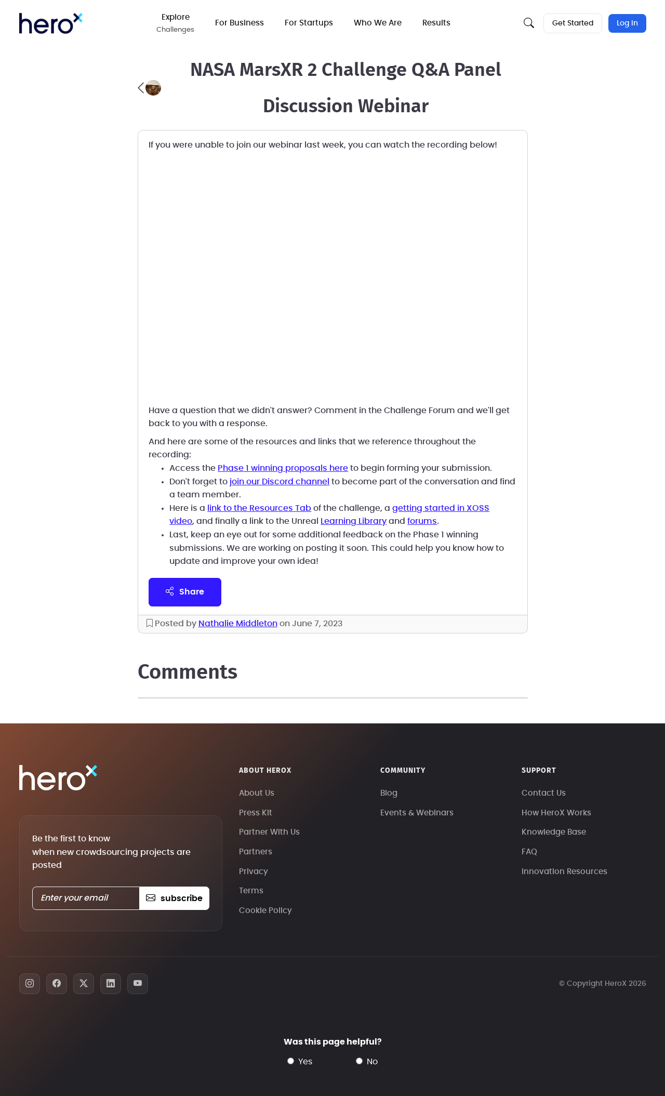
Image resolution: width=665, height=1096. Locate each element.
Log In (627, 23)
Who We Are (378, 23)
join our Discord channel (279, 482)
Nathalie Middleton (237, 623)
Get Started (572, 23)
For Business (240, 23)
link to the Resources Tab (259, 508)
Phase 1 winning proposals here (283, 468)
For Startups (309, 23)
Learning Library (354, 521)
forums (422, 521)
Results (437, 23)
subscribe (174, 898)
